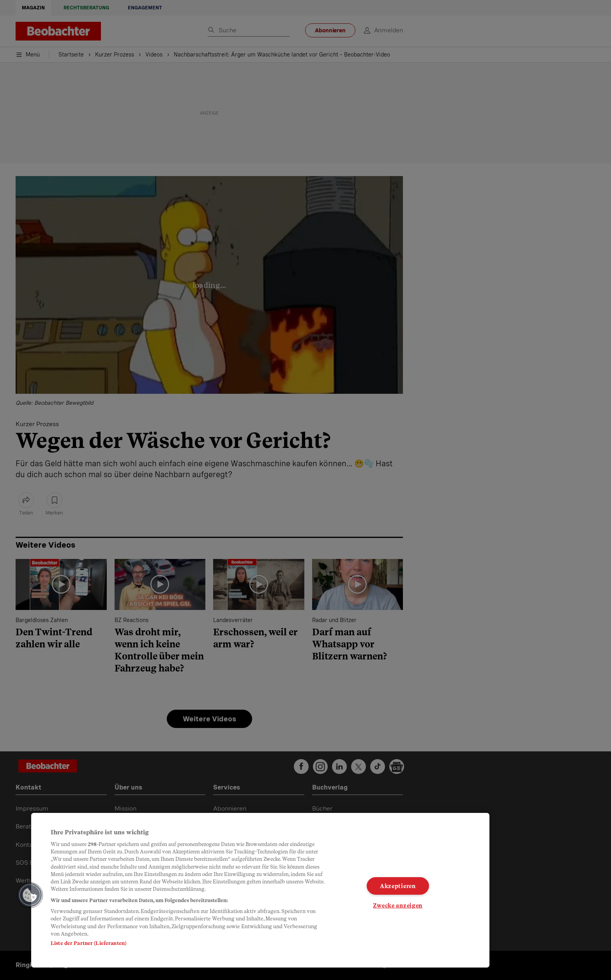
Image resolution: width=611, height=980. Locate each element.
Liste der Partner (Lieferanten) (88, 943)
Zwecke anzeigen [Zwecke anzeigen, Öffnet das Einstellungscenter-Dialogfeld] (397, 905)
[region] (260, 890)
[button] (30, 895)
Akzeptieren (398, 886)
